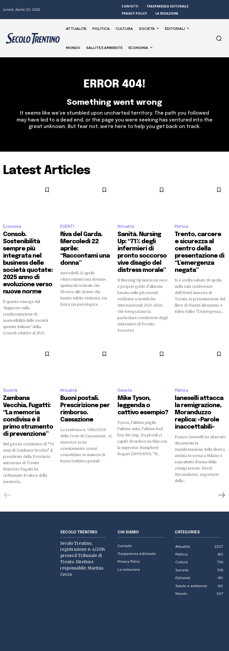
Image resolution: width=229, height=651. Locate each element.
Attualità (125, 229)
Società (10, 374)
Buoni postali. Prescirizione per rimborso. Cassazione (83, 387)
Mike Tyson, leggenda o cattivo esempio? (142, 385)
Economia (12, 229)
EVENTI (67, 229)
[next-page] (221, 464)
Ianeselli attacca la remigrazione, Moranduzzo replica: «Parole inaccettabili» (197, 390)
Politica (181, 229)
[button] (219, 38)
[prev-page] (7, 464)
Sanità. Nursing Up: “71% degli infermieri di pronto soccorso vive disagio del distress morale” (142, 248)
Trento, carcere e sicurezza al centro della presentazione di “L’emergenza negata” (198, 245)
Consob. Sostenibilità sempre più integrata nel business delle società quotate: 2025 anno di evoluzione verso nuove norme (27, 250)
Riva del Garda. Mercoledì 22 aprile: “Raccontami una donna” (81, 245)
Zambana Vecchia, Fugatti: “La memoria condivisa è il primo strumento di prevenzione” (25, 393)
